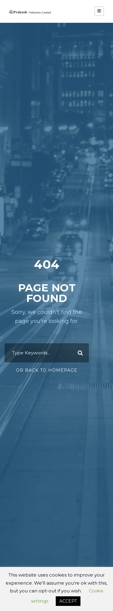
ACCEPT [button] (68, 601)
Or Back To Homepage (46, 370)
